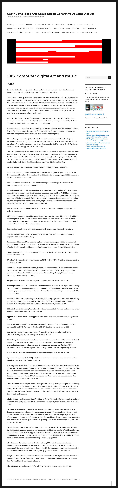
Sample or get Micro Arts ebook (94, 114)
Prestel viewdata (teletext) (65, 24)
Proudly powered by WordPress (70, 479)
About (21, 24)
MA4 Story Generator (44, 28)
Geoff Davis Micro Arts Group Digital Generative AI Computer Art (50, 13)
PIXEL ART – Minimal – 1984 (87, 32)
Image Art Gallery (84, 24)
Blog (37, 32)
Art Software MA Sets (43, 24)
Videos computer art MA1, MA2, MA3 (20, 28)
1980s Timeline (88, 28)
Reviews (29, 24)
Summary (10, 24)
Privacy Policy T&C (53, 479)
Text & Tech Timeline (15, 32)
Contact (28, 32)
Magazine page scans (62, 28)
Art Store (75, 28)
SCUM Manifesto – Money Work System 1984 (58, 32)
